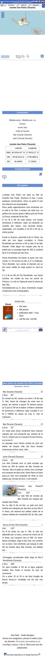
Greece (22, 124)
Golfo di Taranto (22, 131)
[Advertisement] (22, 84)
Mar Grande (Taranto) (22, 135)
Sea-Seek (22, 1)
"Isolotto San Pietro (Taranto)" (22, 329)
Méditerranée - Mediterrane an (22, 120)
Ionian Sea (22, 127)
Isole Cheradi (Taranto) (22, 138)
